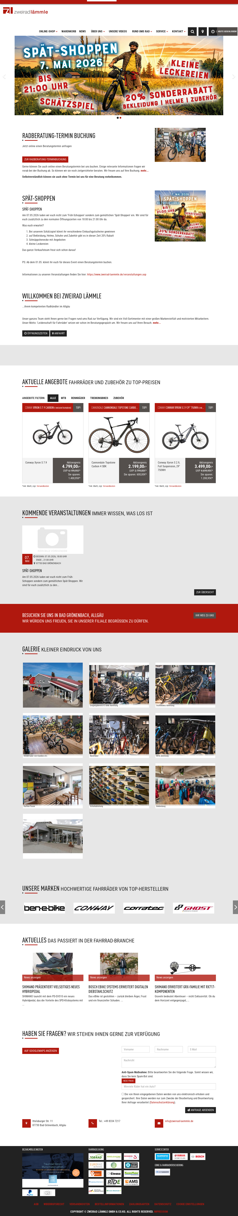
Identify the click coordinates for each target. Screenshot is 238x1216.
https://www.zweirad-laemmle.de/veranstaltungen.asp (116, 274)
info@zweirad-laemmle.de (179, 1121)
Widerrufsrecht (54, 1204)
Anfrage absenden (200, 1110)
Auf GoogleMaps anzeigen (40, 1050)
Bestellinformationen (109, 1204)
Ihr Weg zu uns (205, 615)
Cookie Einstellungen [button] (190, 1204)
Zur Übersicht (205, 592)
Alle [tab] (53, 398)
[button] (18, 75)
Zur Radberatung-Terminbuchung (45, 159)
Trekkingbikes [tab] (99, 398)
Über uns (98, 31)
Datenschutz (162, 1204)
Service (162, 31)
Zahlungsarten (139, 1204)
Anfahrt (58, 333)
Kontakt (179, 31)
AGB (36, 1204)
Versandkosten (43, 486)
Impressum (161, 1211)
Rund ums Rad (142, 31)
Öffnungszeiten (35, 333)
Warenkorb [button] (68, 31)
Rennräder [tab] (78, 398)
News (82, 31)
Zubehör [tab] (118, 398)
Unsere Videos (118, 31)
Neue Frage (128, 1081)
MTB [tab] (63, 398)
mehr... (145, 170)
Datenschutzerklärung (162, 1102)
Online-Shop (48, 31)
